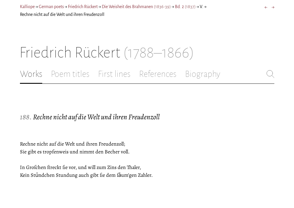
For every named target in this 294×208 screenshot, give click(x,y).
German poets (51, 6)
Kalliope (27, 6)
